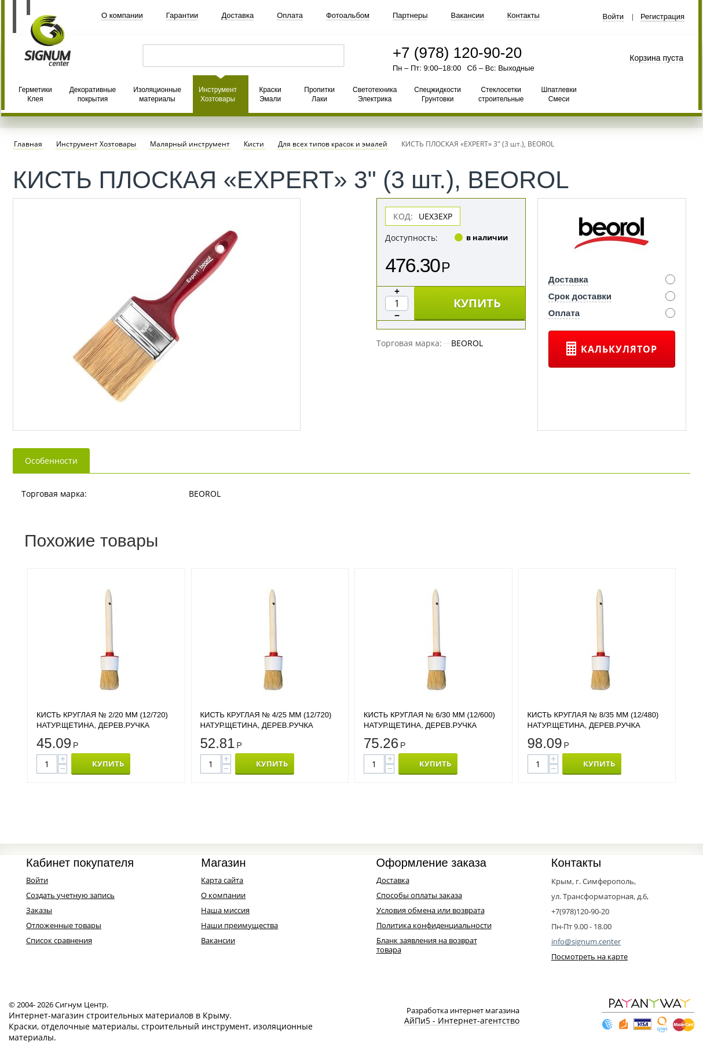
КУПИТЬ (477, 303)
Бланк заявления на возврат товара (426, 945)
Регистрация (662, 17)
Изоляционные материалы (157, 94)
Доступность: (411, 237)
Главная (28, 144)
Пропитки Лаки (319, 94)
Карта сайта (222, 880)
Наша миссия (225, 910)
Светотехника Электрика (375, 94)
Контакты (523, 15)
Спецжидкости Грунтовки (437, 94)
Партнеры (410, 15)
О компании (122, 15)
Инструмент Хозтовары (218, 94)
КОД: (403, 216)
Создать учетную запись (70, 895)
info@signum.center (586, 941)
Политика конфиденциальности (434, 925)
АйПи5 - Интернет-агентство (461, 1021)
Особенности (51, 460)
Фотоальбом (347, 15)
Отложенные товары (63, 925)
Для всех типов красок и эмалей (332, 144)
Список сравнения (59, 940)
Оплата (290, 15)
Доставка (237, 15)
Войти (613, 17)
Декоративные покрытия (92, 94)
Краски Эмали (270, 94)
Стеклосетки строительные (500, 94)
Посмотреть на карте (589, 956)
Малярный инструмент (190, 144)
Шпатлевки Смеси (558, 94)
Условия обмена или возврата (430, 910)
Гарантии (182, 15)
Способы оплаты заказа (419, 895)
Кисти (254, 144)
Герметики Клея (35, 94)
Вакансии (467, 15)
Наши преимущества (239, 925)
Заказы (39, 910)
